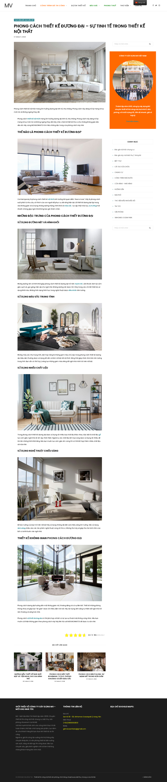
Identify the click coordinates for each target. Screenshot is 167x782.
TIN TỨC (118, 206)
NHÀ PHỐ (118, 195)
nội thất (51, 199)
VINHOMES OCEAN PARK (123, 217)
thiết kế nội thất (33, 119)
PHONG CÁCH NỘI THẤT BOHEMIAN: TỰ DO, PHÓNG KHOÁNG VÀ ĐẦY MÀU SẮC (59, 676)
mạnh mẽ (79, 284)
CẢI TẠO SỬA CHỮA (122, 166)
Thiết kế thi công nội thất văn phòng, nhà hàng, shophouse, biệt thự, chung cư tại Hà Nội (64, 777)
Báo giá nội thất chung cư (124, 149)
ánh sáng (22, 528)
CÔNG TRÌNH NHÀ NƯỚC (124, 178)
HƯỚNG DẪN (119, 189)
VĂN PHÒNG (119, 212)
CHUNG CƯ (119, 172)
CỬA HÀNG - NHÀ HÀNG (123, 183)
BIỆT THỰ (118, 161)
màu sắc (68, 206)
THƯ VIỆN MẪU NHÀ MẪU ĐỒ (24, 20)
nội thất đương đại (34, 618)
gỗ (100, 435)
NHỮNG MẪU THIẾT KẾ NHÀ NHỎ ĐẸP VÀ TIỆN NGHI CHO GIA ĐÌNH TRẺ (28, 676)
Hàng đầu (146, 777)
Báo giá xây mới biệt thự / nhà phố (128, 155)
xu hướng (93, 206)
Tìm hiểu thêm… (132, 121)
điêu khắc (73, 290)
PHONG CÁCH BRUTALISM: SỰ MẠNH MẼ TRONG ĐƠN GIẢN (91, 675)
